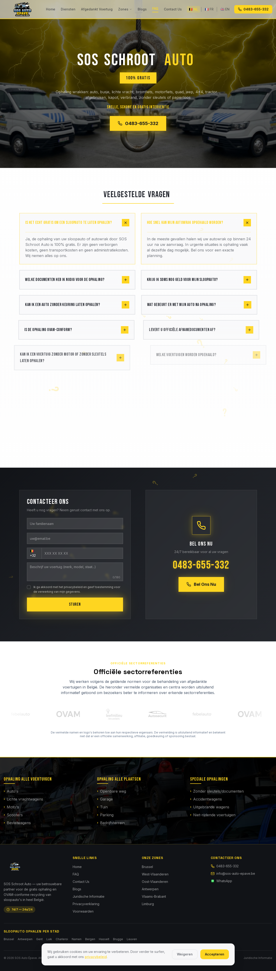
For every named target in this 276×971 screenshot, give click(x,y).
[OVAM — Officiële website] (70, 714)
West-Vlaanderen (155, 874)
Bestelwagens (17, 823)
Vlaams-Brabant (154, 896)
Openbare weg (111, 791)
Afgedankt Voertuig (97, 9)
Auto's (11, 791)
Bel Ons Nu (201, 585)
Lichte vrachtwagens (23, 799)
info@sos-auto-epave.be (233, 873)
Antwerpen (150, 889)
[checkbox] (28, 587)
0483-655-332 (253, 9)
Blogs (142, 9)
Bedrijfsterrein (111, 823)
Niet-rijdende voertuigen (212, 815)
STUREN (75, 604)
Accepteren (214, 954)
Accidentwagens (206, 799)
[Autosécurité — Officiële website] (159, 714)
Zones (125, 9)
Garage (105, 799)
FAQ (155, 8)
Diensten (68, 9)
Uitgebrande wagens (209, 807)
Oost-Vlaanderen (155, 882)
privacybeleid (96, 957)
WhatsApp (221, 881)
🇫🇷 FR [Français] (209, 9)
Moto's (11, 807)
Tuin (102, 807)
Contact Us (173, 9)
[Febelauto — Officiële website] (22, 714)
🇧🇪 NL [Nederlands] (193, 9)
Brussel (147, 867)
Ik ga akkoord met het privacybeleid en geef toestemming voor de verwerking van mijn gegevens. (76, 589)
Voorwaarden (83, 911)
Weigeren (185, 954)
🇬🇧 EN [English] (225, 9)
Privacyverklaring (86, 904)
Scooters (13, 815)
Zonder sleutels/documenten (217, 791)
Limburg (148, 904)
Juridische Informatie (88, 896)
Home (50, 9)
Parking (105, 815)
